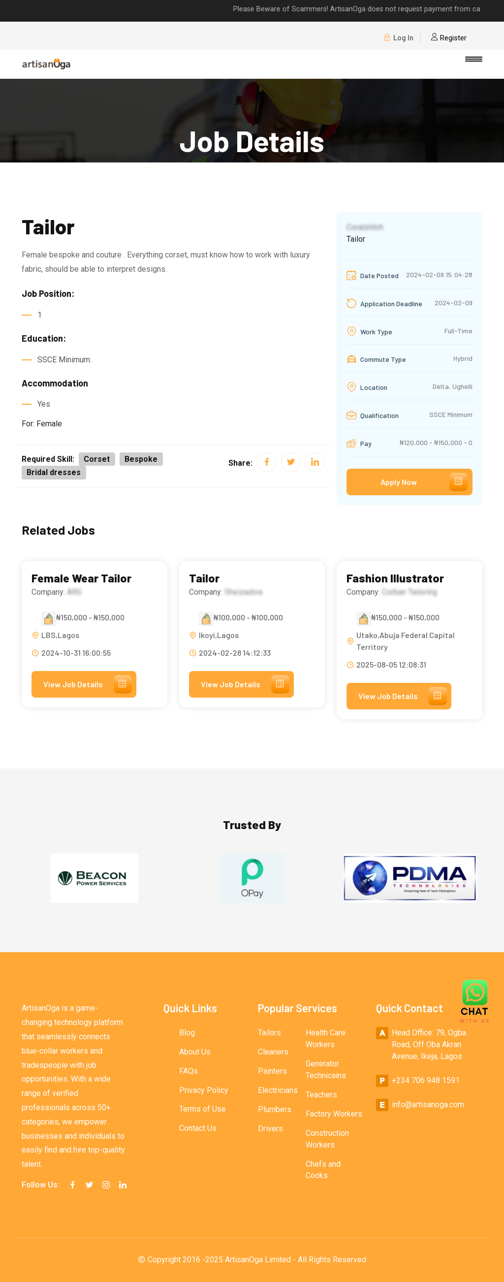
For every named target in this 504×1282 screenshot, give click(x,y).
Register (449, 37)
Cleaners (273, 1052)
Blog (187, 1033)
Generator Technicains (326, 1070)
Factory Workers (334, 1114)
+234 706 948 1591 (426, 1081)
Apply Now (424, 482)
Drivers (270, 1129)
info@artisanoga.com (428, 1105)
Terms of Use (202, 1110)
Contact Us (198, 1129)
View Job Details (88, 684)
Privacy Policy (203, 1090)
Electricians (278, 1090)
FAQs (188, 1071)
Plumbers (274, 1110)
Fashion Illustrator (395, 578)
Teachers (321, 1095)
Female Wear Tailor (82, 578)
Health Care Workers (326, 1039)
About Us (195, 1052)
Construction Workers (327, 1139)
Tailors (269, 1033)
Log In (398, 37)
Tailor (204, 578)
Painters (272, 1071)
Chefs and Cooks (323, 1170)
